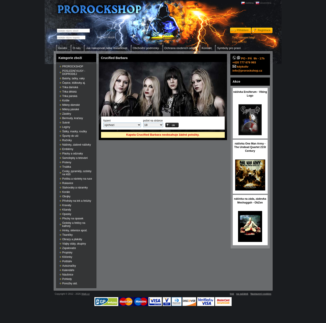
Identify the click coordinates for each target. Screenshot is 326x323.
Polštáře (67, 261)
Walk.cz (85, 294)
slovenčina (265, 3)
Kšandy (66, 209)
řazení (107, 120)
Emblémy (67, 149)
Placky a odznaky (72, 153)
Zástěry (66, 113)
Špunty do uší (70, 135)
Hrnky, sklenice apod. (75, 230)
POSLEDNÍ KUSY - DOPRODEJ (73, 72)
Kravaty (66, 205)
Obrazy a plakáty (72, 239)
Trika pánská (69, 96)
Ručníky (67, 140)
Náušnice (67, 274)
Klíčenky (67, 256)
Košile (66, 100)
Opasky (66, 214)
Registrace (264, 30)
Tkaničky (67, 234)
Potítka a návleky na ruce (77, 178)
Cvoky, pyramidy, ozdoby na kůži (77, 173)
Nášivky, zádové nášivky (76, 144)
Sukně (66, 122)
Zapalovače (69, 248)
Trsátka (66, 166)
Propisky (67, 252)
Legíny (66, 127)
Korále (66, 192)
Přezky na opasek (72, 218)
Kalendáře (68, 270)
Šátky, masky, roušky (74, 131)
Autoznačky (69, 265)
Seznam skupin (106, 37)
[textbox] (71, 37)
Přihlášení (242, 30)
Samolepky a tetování (75, 158)
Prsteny (66, 162)
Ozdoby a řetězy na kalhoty (73, 224)
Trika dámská (70, 87)
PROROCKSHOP (72, 66)
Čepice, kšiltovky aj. (74, 82)
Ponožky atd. (70, 283)
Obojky (66, 196)
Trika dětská (69, 91)
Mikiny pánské (70, 109)
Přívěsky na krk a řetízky (76, 200)
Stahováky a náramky (75, 187)
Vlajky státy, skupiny (74, 243)
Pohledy (67, 279)
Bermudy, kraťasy (72, 118)
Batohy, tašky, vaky (73, 78)
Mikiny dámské (71, 104)
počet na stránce (153, 120)
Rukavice (67, 183)
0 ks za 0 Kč (244, 40)
